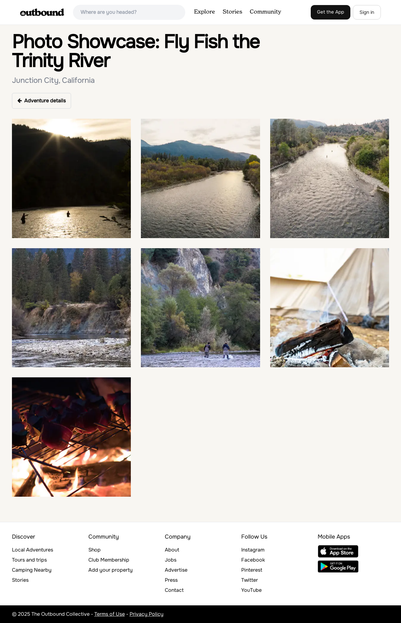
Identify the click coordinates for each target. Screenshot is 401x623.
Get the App (330, 12)
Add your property (110, 570)
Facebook (253, 560)
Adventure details (41, 100)
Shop (94, 549)
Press (171, 580)
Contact (174, 590)
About (172, 549)
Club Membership (108, 560)
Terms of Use (109, 614)
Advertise (176, 570)
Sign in (366, 12)
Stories (232, 12)
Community (265, 12)
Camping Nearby (32, 570)
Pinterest (251, 570)
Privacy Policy (147, 614)
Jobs (170, 560)
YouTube (251, 590)
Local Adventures (32, 549)
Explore (204, 12)
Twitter (249, 580)
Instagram (253, 549)
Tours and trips (29, 560)
